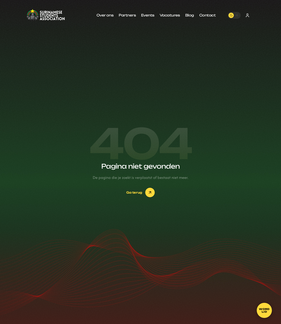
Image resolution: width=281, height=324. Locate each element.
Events (147, 15)
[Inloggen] (247, 15)
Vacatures (170, 15)
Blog (189, 15)
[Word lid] (264, 310)
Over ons (105, 15)
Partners (127, 15)
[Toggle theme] (234, 15)
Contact (207, 15)
